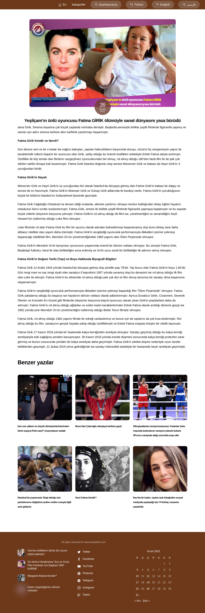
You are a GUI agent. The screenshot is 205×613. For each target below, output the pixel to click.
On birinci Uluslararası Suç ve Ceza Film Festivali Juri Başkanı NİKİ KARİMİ (48, 565)
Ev (62, 4)
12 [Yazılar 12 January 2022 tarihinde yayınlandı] (148, 576)
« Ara (137, 600)
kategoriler (78, 4)
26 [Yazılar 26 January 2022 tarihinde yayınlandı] (148, 588)
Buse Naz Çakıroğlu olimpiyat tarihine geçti (98, 426)
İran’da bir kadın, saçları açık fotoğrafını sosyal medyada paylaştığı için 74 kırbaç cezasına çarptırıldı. (158, 502)
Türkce (136, 4)
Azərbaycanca (106, 4)
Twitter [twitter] (83, 551)
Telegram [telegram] (85, 580)
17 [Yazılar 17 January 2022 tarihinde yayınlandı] (137, 582)
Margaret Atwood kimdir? (42, 575)
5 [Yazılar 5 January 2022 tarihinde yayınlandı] (148, 569)
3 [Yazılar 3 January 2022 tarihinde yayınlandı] (137, 569)
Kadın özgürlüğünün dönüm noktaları (44, 589)
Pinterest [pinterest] (84, 573)
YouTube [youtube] (84, 566)
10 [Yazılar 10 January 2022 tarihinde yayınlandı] (137, 576)
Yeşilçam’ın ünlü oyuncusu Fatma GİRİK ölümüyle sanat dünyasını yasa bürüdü (102, 120)
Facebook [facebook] (85, 558)
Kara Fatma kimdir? (86, 497)
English (163, 4)
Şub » (146, 600)
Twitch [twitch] (83, 594)
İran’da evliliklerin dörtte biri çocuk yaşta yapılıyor (47, 552)
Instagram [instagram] (85, 587)
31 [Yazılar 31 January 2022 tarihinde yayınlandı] (137, 595)
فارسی (189, 4)
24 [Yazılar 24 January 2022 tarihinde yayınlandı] (137, 588)
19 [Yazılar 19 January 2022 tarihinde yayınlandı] (148, 582)
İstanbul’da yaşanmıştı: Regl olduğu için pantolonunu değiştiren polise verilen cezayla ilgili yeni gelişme (44, 502)
